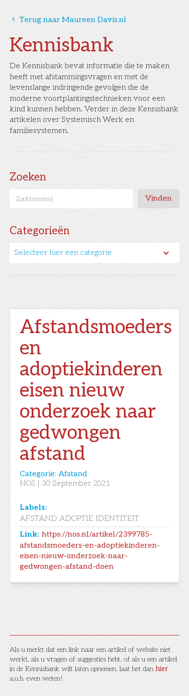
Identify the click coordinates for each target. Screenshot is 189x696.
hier (161, 669)
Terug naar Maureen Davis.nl (68, 19)
